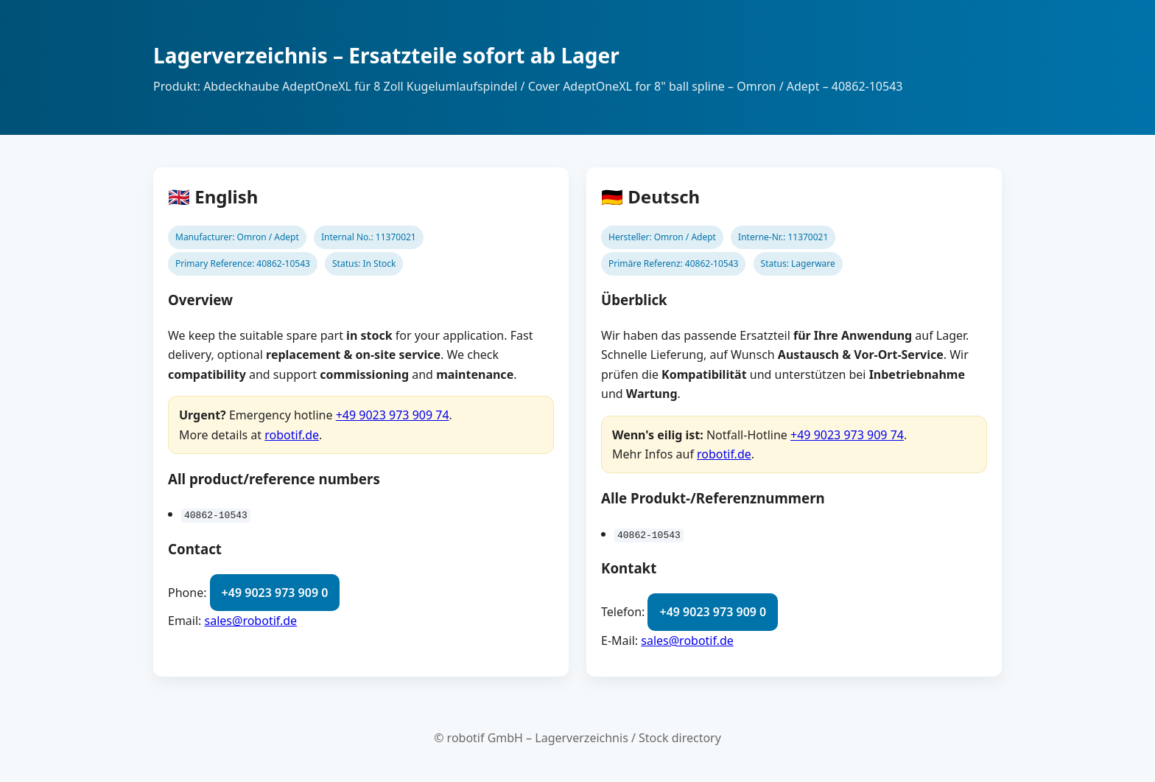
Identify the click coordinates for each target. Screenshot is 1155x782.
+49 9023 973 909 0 (275, 592)
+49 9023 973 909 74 (392, 415)
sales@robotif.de (251, 620)
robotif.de (291, 435)
